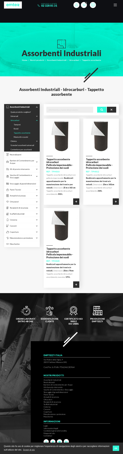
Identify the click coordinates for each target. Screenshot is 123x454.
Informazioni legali (51, 428)
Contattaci (48, 436)
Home (24, 60)
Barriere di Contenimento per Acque (58, 385)
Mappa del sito (49, 433)
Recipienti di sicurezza (52, 402)
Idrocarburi (74, 60)
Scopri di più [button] (29, 450)
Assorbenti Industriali (56, 60)
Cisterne (47, 407)
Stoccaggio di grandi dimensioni (56, 392)
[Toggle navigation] (115, 5)
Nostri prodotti (37, 60)
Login (46, 426)
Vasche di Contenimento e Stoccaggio (58, 389)
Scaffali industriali (50, 404)
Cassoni (47, 409)
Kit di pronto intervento (53, 387)
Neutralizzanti (49, 382)
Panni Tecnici (49, 394)
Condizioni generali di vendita (55, 431)
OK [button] (115, 448)
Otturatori (48, 399)
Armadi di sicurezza (51, 397)
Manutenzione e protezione (55, 414)
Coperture (48, 412)
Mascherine (48, 416)
